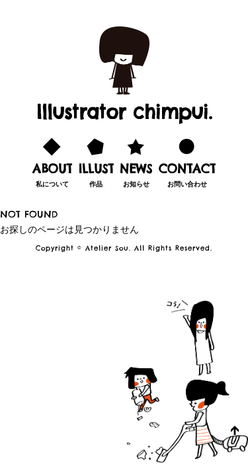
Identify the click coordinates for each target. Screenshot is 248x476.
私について (52, 161)
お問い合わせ (187, 161)
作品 (96, 161)
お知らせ (136, 161)
